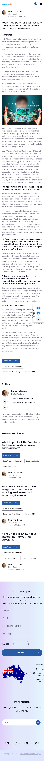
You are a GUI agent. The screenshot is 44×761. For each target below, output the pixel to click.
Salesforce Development (12, 366)
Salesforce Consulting (11, 372)
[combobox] (4, 626)
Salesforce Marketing (11, 558)
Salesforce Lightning (10, 361)
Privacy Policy (22, 758)
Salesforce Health (9, 467)
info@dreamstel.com (25, 403)
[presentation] (22, 731)
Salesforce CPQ (30, 372)
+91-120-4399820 (25, 398)
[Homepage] (7, 4)
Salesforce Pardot (32, 461)
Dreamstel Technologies (30, 753)
